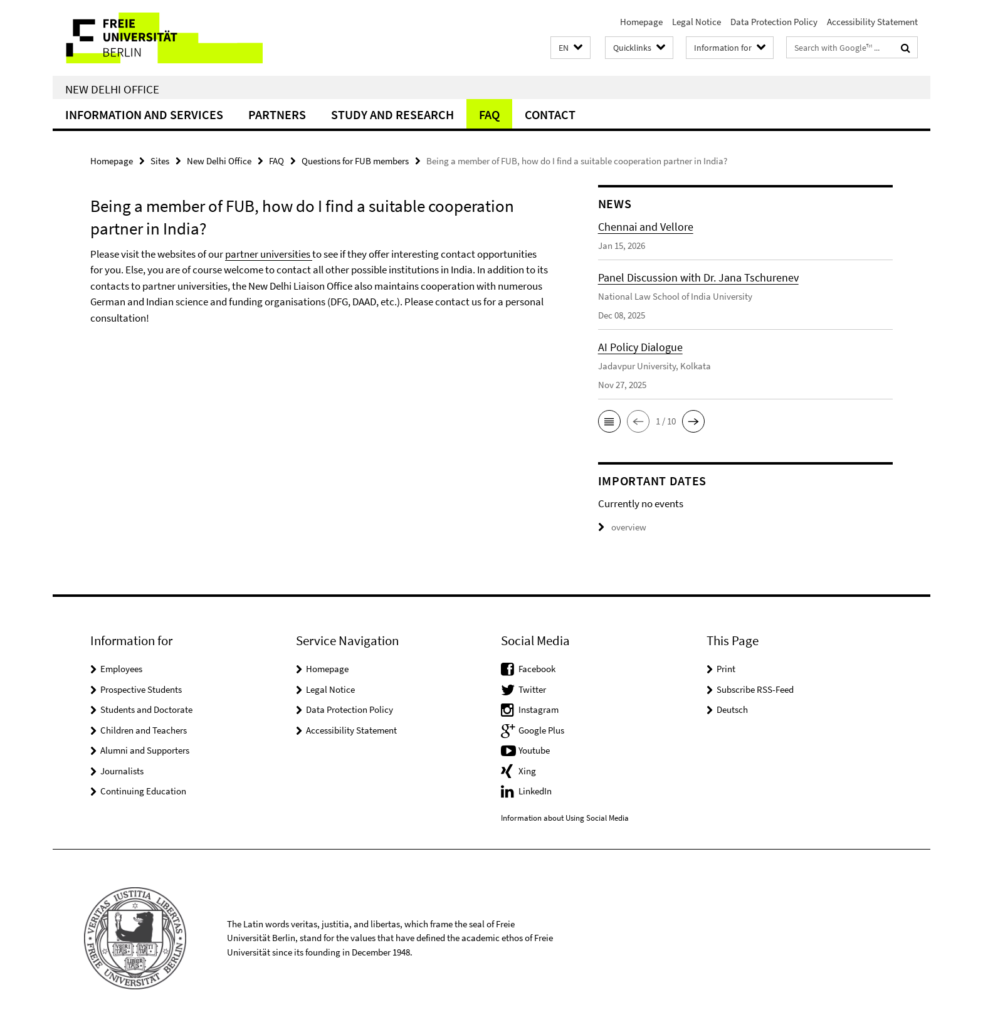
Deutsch (732, 709)
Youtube (534, 750)
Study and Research (392, 114)
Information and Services (144, 114)
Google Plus (541, 730)
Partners (277, 114)
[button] (570, 48)
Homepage (641, 22)
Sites (159, 161)
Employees (121, 669)
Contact (550, 114)
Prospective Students (141, 689)
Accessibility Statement (872, 22)
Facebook (536, 669)
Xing (527, 771)
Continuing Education (143, 791)
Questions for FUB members (355, 161)
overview (622, 527)
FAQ (489, 114)
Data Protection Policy (773, 22)
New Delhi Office (112, 89)
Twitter (532, 689)
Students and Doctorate (146, 709)
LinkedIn (535, 791)
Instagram (538, 709)
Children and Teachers (143, 730)
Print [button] (726, 669)
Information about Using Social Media (565, 818)
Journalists (122, 771)
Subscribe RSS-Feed (755, 689)
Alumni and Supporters (144, 750)
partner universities (268, 254)
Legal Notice (696, 22)
